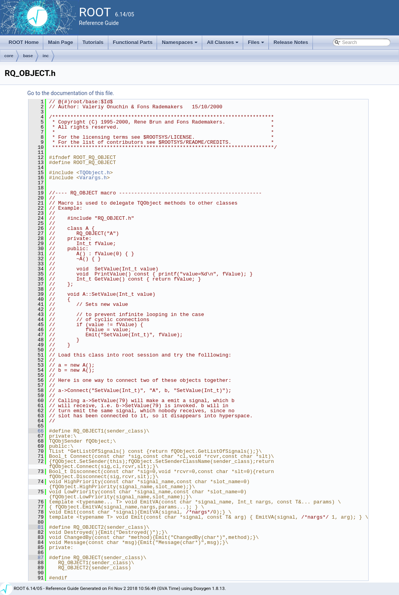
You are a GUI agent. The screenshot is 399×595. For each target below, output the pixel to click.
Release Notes (291, 42)
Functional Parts (133, 42)
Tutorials (93, 42)
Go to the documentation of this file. (70, 93)
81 (36, 527)
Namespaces (180, 44)
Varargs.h (93, 177)
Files (256, 44)
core (8, 55)
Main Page (60, 42)
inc (45, 55)
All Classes (223, 44)
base (28, 55)
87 (36, 557)
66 (36, 430)
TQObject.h (94, 172)
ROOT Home (24, 42)
